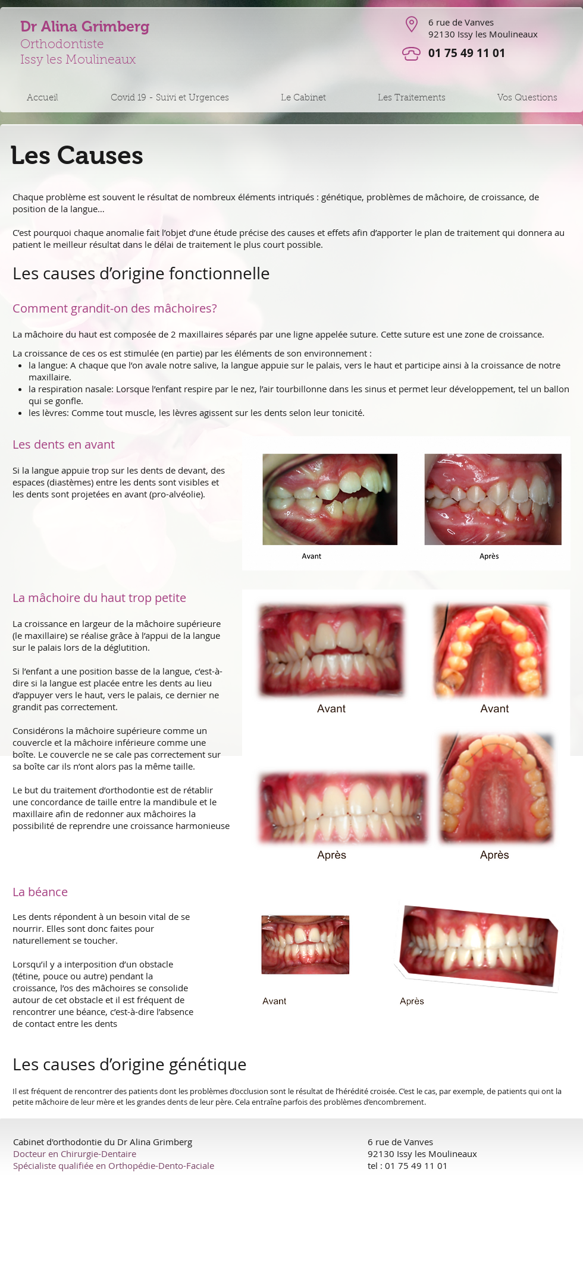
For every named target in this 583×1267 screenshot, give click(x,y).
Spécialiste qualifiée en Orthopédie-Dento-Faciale (113, 1165)
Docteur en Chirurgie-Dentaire (74, 1153)
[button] (169, 98)
